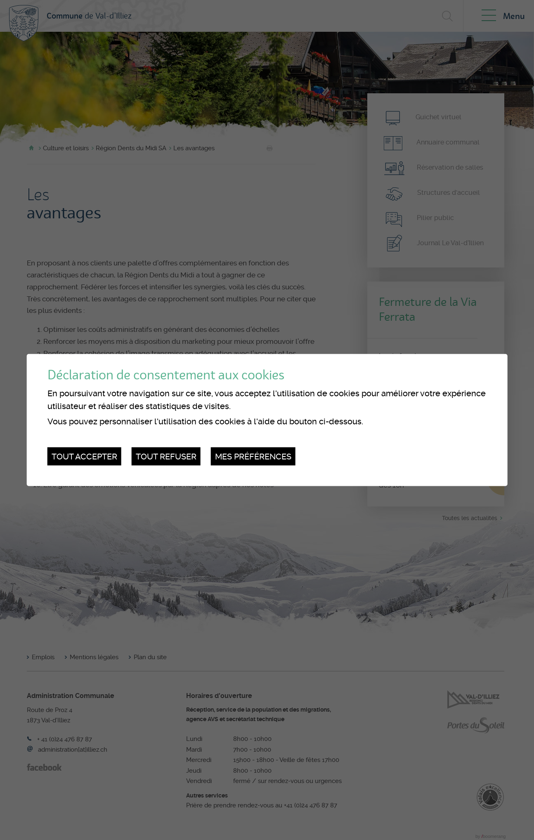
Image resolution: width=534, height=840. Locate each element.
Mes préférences (253, 456)
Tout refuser (166, 456)
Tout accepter (84, 456)
